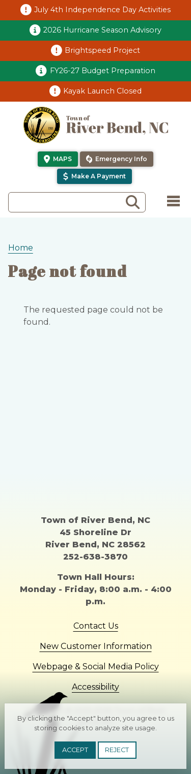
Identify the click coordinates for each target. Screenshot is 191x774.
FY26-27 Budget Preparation (102, 70)
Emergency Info (121, 159)
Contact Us (95, 626)
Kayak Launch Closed (102, 91)
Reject (117, 750)
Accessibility (95, 687)
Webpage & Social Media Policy (96, 666)
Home (20, 248)
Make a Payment (98, 176)
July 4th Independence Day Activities (102, 9)
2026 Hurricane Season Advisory (102, 30)
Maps (62, 159)
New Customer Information (96, 646)
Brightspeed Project (102, 50)
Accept (75, 750)
